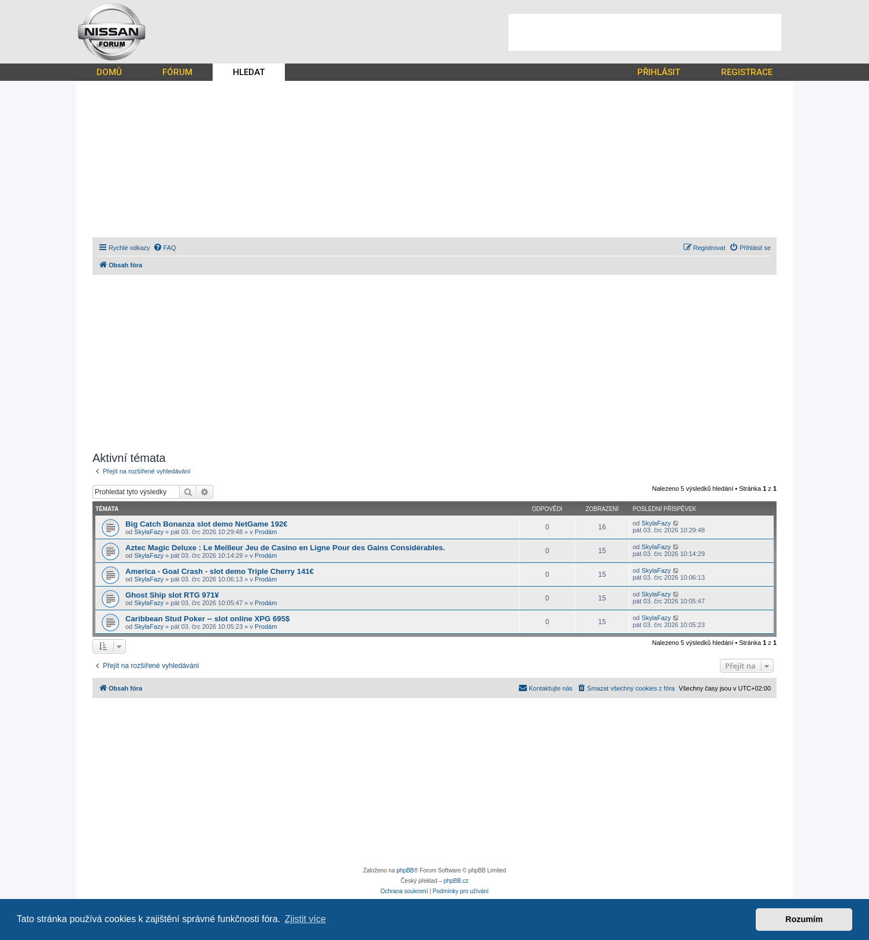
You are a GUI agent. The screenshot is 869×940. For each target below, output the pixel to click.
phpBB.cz (456, 881)
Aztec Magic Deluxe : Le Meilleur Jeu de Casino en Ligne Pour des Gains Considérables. (285, 547)
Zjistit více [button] (305, 919)
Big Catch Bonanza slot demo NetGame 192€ (206, 524)
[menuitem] (164, 248)
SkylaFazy (149, 531)
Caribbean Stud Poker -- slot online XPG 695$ (207, 618)
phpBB (405, 870)
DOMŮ (109, 72)
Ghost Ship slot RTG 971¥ (172, 595)
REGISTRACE (747, 72)
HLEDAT (249, 72)
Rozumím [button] (804, 919)
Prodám (266, 531)
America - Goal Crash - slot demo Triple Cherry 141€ (219, 571)
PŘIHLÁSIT (658, 72)
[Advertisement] (645, 32)
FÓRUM (177, 72)
